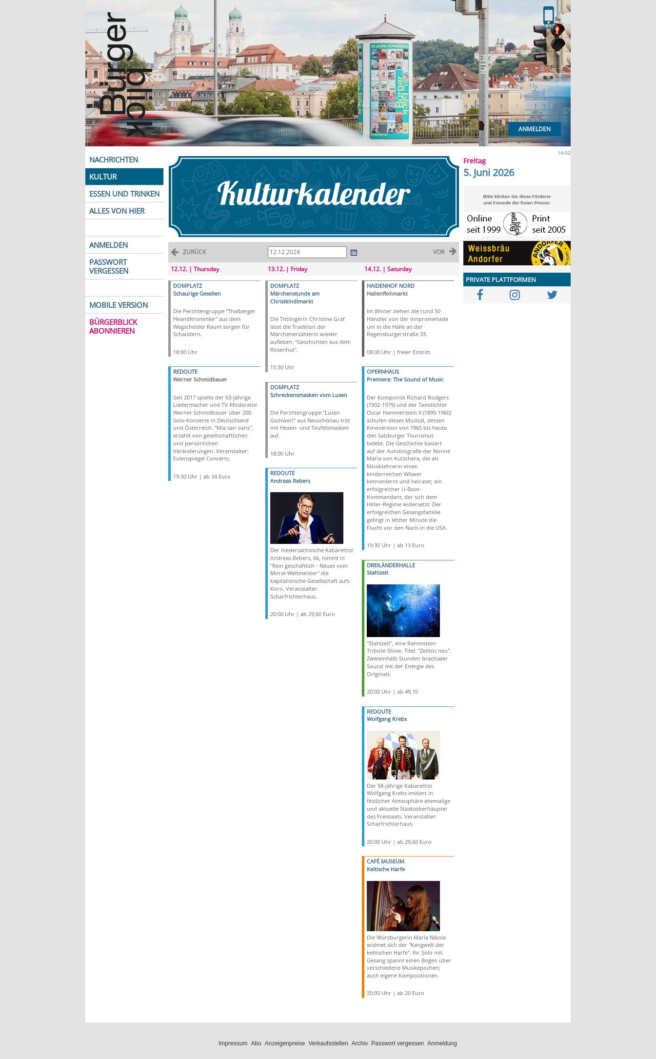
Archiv (360, 1043)
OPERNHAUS (383, 371)
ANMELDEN (108, 245)
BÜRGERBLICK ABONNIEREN (113, 326)
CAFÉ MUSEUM (385, 861)
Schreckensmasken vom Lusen (308, 395)
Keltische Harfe (386, 869)
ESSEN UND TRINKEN (124, 194)
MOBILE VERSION (118, 305)
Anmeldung (442, 1043)
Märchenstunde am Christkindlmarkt (294, 297)
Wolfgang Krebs (387, 718)
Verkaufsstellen (328, 1043)
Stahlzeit (377, 572)
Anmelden (534, 129)
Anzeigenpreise (285, 1043)
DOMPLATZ (187, 285)
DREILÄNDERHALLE (391, 565)
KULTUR (103, 176)
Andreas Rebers (290, 480)
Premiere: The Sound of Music (405, 379)
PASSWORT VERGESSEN (108, 266)
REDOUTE (185, 371)
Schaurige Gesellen (197, 293)
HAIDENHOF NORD (391, 285)
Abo (256, 1043)
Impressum (233, 1043)
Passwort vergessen (397, 1043)
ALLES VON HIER (116, 211)
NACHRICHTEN (113, 159)
